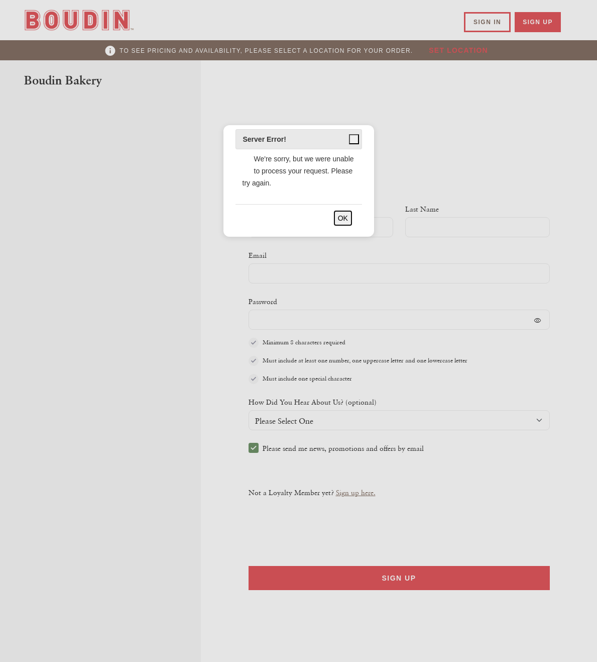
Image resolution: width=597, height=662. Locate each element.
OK (343, 218)
